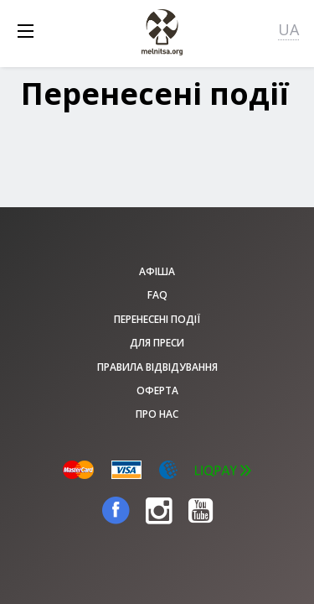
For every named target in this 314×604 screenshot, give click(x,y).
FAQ (157, 295)
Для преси (157, 343)
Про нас (157, 414)
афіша (157, 271)
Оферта (157, 390)
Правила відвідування (157, 367)
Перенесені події (157, 319)
